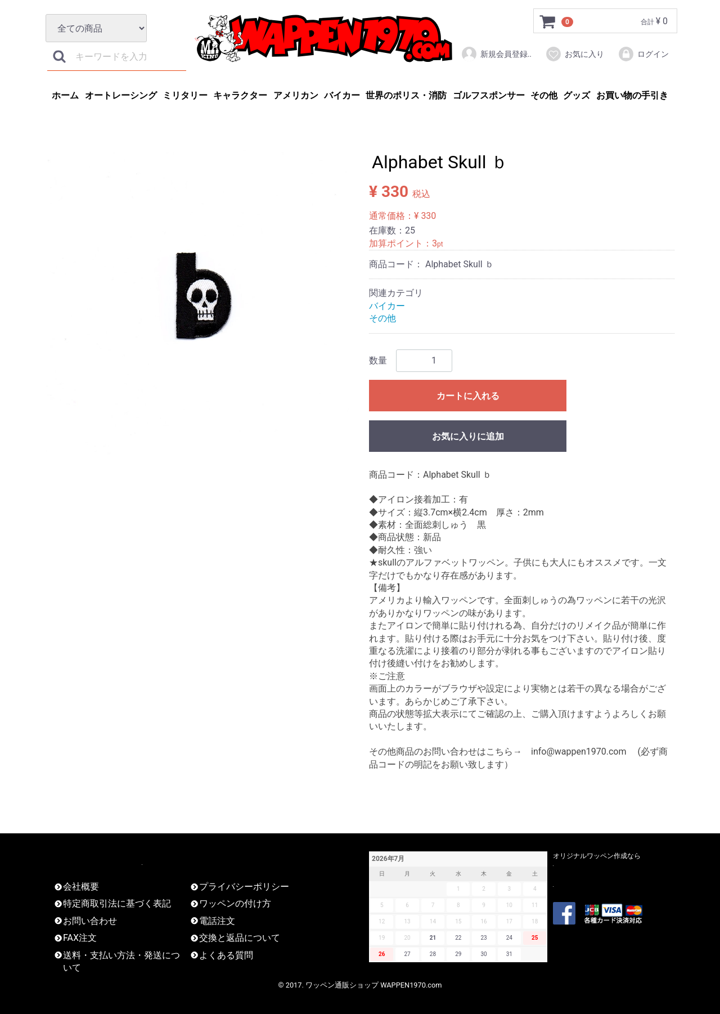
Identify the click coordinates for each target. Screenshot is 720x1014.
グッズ (576, 95)
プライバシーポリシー (244, 886)
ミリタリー (185, 95)
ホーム (65, 95)
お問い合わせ (90, 921)
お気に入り (574, 54)
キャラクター (240, 95)
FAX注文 (80, 937)
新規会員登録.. (496, 54)
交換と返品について (239, 937)
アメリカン (295, 95)
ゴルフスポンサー (489, 95)
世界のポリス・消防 (406, 95)
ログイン (643, 54)
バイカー (342, 95)
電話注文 (217, 921)
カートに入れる (468, 396)
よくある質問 (226, 954)
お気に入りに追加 (468, 436)
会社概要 (81, 886)
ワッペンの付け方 (235, 903)
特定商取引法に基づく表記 (117, 903)
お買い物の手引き (632, 95)
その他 (543, 95)
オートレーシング (121, 95)
